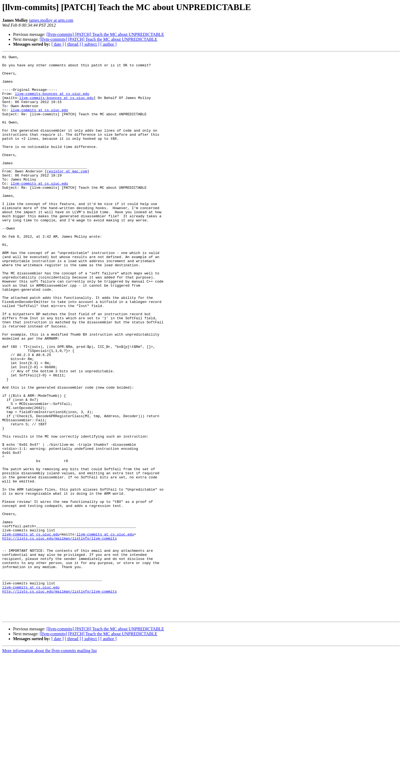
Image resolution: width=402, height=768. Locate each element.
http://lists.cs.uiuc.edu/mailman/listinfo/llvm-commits (59, 635)
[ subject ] (90, 44)
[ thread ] (73, 44)
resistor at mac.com (67, 194)
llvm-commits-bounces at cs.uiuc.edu (52, 101)
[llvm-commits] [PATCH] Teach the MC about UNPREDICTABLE (105, 34)
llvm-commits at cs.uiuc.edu (39, 121)
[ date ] (57, 44)
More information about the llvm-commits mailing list (49, 763)
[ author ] (108, 44)
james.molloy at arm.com (51, 20)
